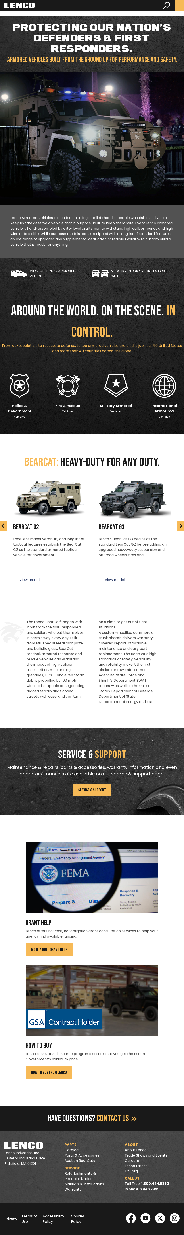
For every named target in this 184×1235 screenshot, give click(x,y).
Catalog (72, 1150)
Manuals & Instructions (84, 1184)
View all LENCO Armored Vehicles (43, 273)
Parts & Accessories (82, 1155)
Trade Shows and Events (146, 1155)
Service (72, 1168)
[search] (166, 5)
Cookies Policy (78, 1219)
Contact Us (117, 1118)
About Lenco (136, 1150)
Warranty (73, 1189)
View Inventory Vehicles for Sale (128, 273)
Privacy (10, 1218)
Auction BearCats (80, 1160)
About (131, 1144)
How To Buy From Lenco (49, 1072)
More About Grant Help (49, 949)
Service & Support (92, 790)
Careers (132, 1160)
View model (29, 579)
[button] (179, 5)
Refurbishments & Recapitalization (80, 1176)
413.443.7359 (148, 1189)
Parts (71, 1144)
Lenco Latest (136, 1165)
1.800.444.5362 (155, 1183)
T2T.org (131, 1171)
